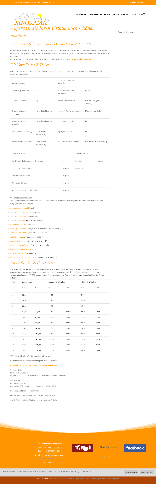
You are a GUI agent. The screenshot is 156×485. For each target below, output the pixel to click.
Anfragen (132, 2)
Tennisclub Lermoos (18, 217)
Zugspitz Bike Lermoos (19, 242)
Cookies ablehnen (146, 472)
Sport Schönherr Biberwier (20, 246)
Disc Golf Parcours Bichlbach (21, 250)
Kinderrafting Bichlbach (19, 225)
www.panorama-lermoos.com (49, 459)
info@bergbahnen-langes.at (21, 366)
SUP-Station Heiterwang (19, 233)
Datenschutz (53, 479)
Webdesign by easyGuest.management (105, 479)
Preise (103, 15)
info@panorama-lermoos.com (24, 2)
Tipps (120, 33)
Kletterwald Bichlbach (18, 254)
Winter (112, 15)
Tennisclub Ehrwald (17, 213)
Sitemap (87, 479)
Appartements (90, 15)
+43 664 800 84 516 (46, 2)
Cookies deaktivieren (66, 479)
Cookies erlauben (131, 472)
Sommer (123, 15)
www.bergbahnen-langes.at (45, 366)
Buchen (141, 2)
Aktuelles (134, 15)
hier (90, 471)
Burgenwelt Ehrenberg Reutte (21, 258)
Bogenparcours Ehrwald (19, 209)
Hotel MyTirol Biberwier (19, 229)
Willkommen (74, 15)
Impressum (79, 479)
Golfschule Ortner (17, 238)
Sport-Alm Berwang (17, 221)
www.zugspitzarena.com (81, 60)
